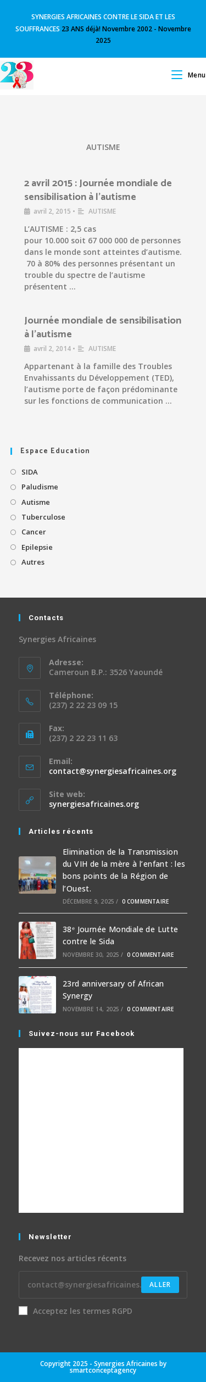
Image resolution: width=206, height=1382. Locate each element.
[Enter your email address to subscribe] (103, 1285)
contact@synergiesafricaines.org (112, 771)
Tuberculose (43, 517)
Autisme (35, 502)
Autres (32, 562)
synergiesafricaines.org (94, 804)
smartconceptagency (103, 1370)
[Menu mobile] (188, 75)
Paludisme (39, 487)
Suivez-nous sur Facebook (82, 1033)
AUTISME (103, 147)
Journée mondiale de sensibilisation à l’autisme (102, 328)
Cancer (33, 532)
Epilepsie (37, 547)
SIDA (29, 472)
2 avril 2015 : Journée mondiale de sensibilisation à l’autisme (98, 190)
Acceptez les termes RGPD (75, 1311)
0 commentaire (145, 901)
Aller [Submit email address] (160, 1284)
